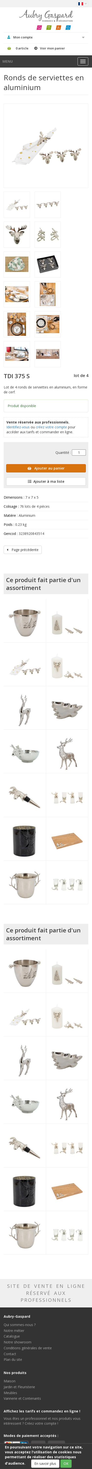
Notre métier (14, 1330)
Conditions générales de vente (28, 1348)
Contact (10, 1353)
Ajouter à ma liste (46, 481)
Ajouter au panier (46, 468)
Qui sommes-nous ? (20, 1324)
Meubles (10, 1392)
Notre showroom (17, 1342)
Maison (9, 1381)
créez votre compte (51, 427)
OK (66, 1463)
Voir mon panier (52, 48)
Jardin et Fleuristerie (19, 1387)
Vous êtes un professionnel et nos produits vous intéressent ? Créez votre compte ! (42, 1421)
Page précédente (23, 549)
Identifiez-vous (18, 427)
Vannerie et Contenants (22, 1398)
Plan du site (13, 1359)
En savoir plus (45, 1463)
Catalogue (12, 1336)
